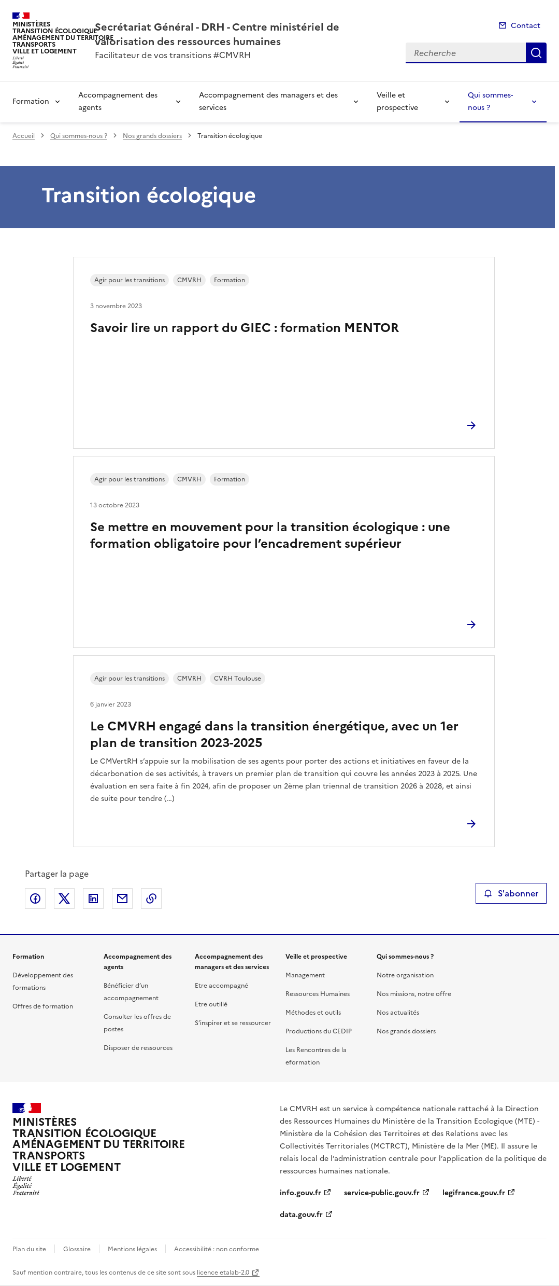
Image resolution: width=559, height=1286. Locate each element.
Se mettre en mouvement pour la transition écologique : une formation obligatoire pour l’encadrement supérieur (270, 535)
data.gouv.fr (301, 1214)
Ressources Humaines (317, 994)
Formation (30, 101)
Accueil (23, 136)
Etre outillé (211, 1004)
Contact (525, 25)
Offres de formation (42, 1006)
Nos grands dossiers (152, 136)
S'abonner (511, 893)
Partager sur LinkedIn (93, 898)
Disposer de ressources (138, 1048)
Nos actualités (398, 1012)
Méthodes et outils (313, 1012)
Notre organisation (405, 975)
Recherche (536, 53)
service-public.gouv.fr (382, 1192)
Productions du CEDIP (318, 1031)
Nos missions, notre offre (414, 994)
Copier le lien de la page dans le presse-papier (151, 898)
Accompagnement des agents (117, 101)
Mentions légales (132, 1249)
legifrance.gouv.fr (473, 1192)
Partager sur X (64, 898)
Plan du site (29, 1249)
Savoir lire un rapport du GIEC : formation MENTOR (244, 328)
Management (305, 975)
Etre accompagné (221, 985)
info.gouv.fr (300, 1192)
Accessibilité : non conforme (216, 1249)
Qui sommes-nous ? (490, 101)
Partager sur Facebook (35, 898)
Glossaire (77, 1249)
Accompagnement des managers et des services (268, 101)
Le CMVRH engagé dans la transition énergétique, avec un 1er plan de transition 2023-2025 (274, 734)
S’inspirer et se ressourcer (233, 1023)
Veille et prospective (397, 101)
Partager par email (122, 898)
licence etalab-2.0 (223, 1272)
